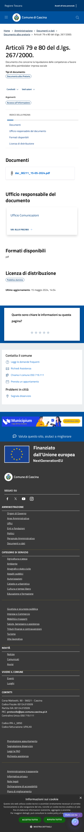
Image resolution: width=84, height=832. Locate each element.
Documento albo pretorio (17, 34)
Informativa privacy (17, 776)
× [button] (80, 798)
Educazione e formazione (20, 594)
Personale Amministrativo (21, 538)
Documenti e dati (45, 31)
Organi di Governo (16, 513)
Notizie (11, 654)
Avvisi (10, 664)
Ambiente (12, 564)
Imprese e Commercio (18, 614)
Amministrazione (23, 31)
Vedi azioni (29, 89)
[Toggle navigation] (6, 17)
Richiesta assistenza (18, 756)
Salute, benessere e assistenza (23, 624)
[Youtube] (23, 499)
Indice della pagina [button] (19, 114)
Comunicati (13, 659)
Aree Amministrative (18, 518)
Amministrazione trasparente (22, 771)
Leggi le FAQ (13, 751)
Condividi (13, 89)
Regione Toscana (13, 6)
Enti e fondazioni (16, 528)
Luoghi (10, 683)
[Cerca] (77, 17)
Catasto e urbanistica (18, 584)
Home (7, 31)
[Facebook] (7, 499)
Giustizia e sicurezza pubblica (22, 609)
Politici (10, 533)
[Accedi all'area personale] (65, 5)
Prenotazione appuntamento (22, 741)
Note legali (12, 781)
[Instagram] (32, 499)
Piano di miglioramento (19, 791)
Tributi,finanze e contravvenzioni (24, 629)
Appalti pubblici (15, 574)
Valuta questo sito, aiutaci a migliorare (42, 436)
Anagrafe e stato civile (19, 569)
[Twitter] (15, 499)
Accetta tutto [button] (30, 819)
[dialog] (42, 813)
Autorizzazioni (14, 579)
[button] (42, 826)
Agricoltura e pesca (17, 559)
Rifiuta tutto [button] (54, 819)
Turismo (11, 634)
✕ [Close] (80, 815)
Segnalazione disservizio (20, 746)
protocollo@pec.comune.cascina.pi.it (27, 712)
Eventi (10, 678)
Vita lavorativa (15, 639)
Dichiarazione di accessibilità (22, 786)
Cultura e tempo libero (19, 589)
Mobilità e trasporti (17, 619)
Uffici (10, 523)
